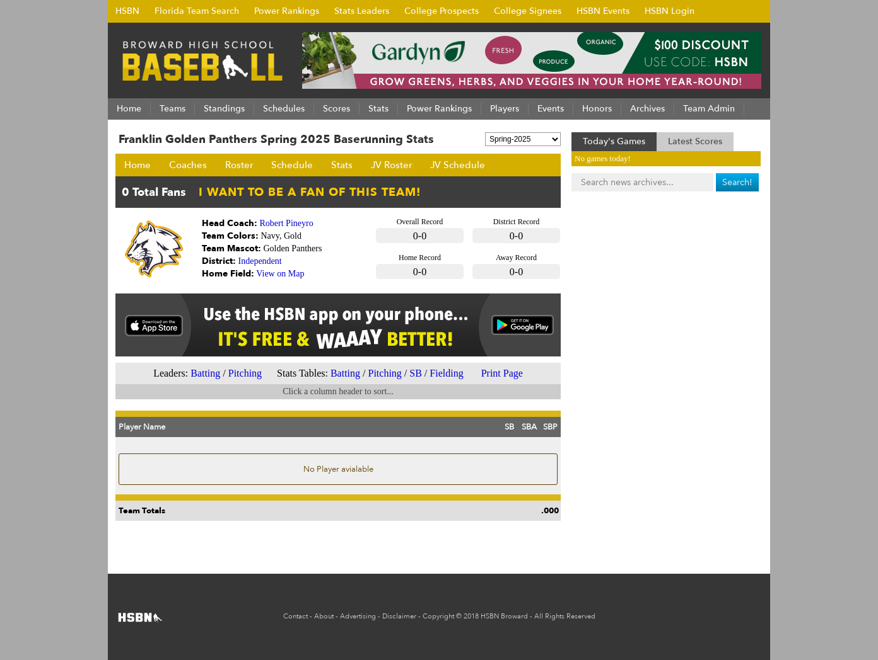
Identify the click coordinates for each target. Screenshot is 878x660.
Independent (260, 261)
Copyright (438, 616)
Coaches (188, 165)
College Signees (527, 11)
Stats (342, 165)
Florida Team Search (197, 11)
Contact (295, 616)
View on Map (280, 273)
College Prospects (441, 11)
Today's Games (614, 141)
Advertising (358, 616)
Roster (239, 165)
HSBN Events (603, 11)
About (324, 616)
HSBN (127, 11)
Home (137, 165)
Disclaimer (399, 616)
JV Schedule (457, 165)
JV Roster (391, 165)
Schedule (292, 165)
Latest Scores (695, 141)
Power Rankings (286, 11)
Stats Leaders (361, 11)
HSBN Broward (504, 616)
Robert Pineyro (286, 223)
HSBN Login (669, 11)
